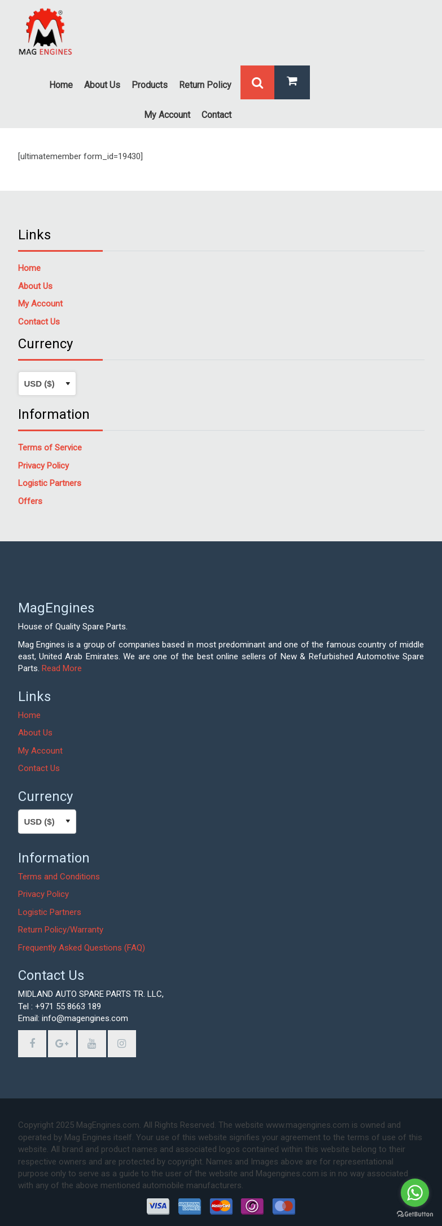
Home (29, 268)
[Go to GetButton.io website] (415, 1214)
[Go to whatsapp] (415, 1193)
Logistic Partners (49, 912)
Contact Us (39, 768)
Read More (62, 668)
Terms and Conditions (59, 877)
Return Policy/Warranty (60, 930)
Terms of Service (50, 448)
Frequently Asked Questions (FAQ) (81, 948)
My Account (40, 751)
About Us (35, 733)
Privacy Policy (43, 894)
